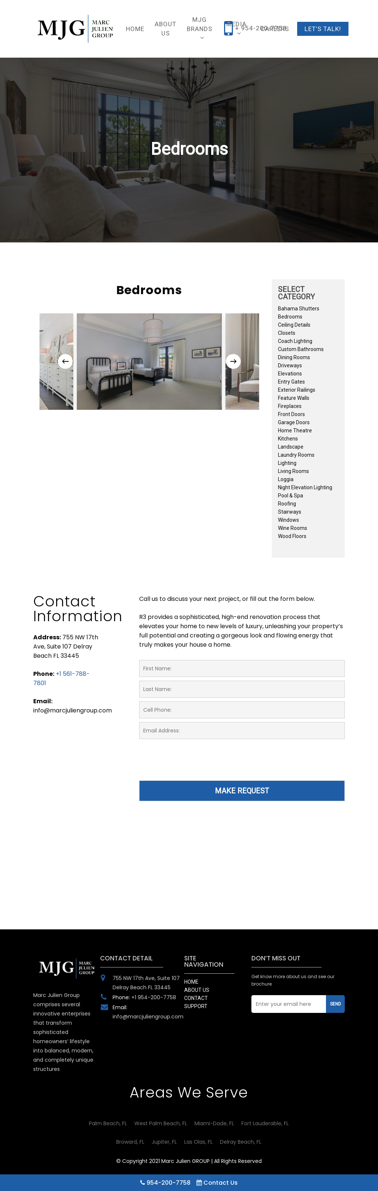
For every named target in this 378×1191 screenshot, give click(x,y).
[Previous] (65, 361)
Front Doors (291, 414)
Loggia (285, 479)
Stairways (289, 511)
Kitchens (288, 438)
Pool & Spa (290, 495)
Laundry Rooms (296, 454)
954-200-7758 (165, 1182)
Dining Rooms (294, 357)
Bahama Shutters (298, 308)
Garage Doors (294, 422)
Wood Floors (292, 536)
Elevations (290, 373)
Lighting (287, 463)
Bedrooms (290, 316)
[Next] (233, 361)
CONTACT (196, 998)
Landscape (290, 446)
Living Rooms (293, 471)
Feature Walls (293, 398)
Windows (288, 520)
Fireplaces (290, 406)
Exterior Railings (296, 389)
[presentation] (195, 764)
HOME (191, 981)
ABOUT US (196, 990)
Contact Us (217, 1182)
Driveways (290, 365)
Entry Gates (291, 381)
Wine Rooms (292, 528)
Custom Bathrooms (301, 349)
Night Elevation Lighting (305, 487)
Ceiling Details (294, 324)
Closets (286, 333)
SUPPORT (195, 1006)
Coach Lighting (295, 341)
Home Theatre (295, 430)
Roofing (287, 503)
